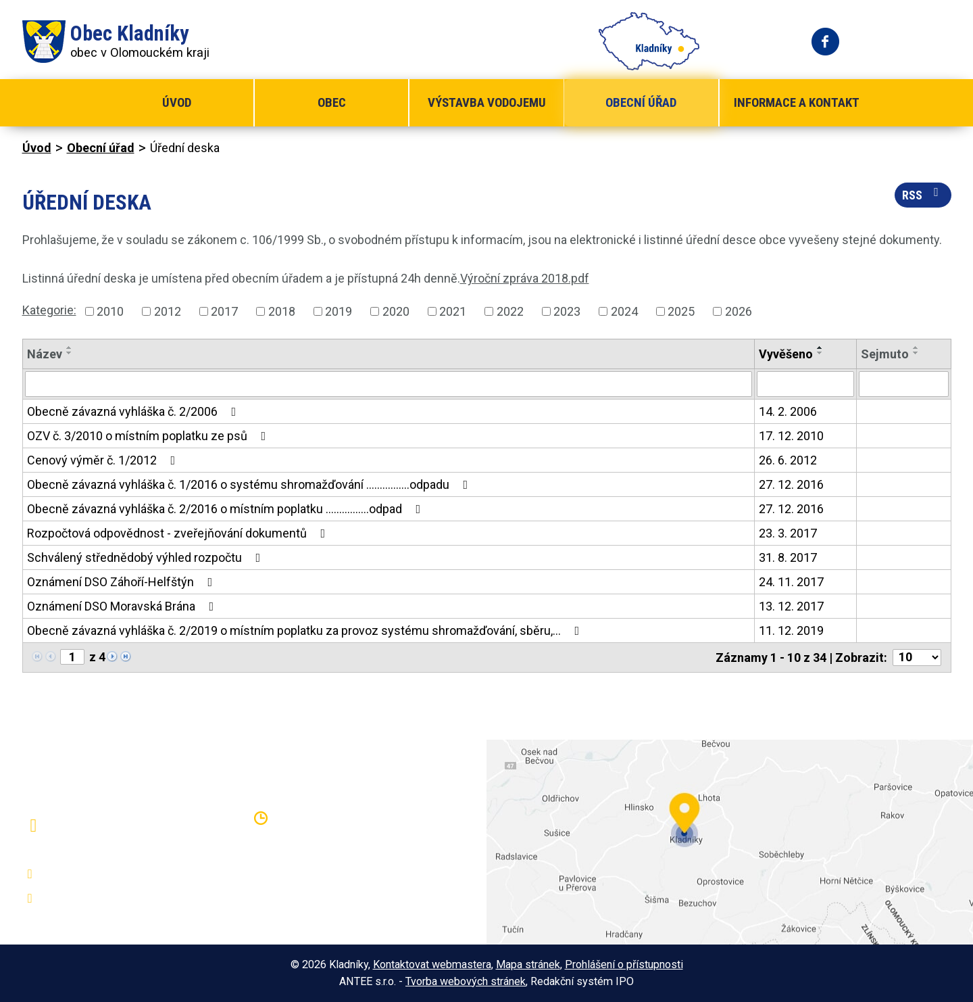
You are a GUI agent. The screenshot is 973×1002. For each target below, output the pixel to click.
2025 (681, 311)
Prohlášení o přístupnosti (624, 964)
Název (44, 354)
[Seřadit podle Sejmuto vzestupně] (916, 347)
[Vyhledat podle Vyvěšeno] (805, 384)
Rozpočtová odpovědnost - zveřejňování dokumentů (179, 533)
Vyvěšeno (786, 354)
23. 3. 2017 (788, 533)
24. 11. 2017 (791, 582)
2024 (624, 311)
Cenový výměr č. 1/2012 (104, 460)
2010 (110, 311)
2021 (452, 311)
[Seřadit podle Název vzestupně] (69, 347)
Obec (332, 102)
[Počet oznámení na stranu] (917, 657)
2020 (395, 311)
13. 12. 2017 (791, 606)
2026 (738, 311)
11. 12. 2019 (791, 630)
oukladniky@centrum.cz (107, 898)
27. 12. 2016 (791, 484)
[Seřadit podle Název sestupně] (69, 353)
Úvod (176, 102)
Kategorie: (49, 310)
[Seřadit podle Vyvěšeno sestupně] (820, 353)
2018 (281, 311)
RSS (923, 194)
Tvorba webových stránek (465, 981)
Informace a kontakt (796, 102)
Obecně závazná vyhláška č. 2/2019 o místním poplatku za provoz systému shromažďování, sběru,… (306, 630)
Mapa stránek (528, 964)
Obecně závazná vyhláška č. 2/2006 (134, 411)
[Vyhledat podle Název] (388, 384)
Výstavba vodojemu (487, 102)
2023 (566, 311)
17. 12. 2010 (791, 436)
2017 (224, 311)
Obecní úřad (640, 102)
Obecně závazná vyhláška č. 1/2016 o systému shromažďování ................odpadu (250, 484)
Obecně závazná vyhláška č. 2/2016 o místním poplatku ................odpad (226, 509)
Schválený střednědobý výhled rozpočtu (146, 557)
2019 (338, 311)
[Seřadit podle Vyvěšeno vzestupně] (820, 347)
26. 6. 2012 (788, 460)
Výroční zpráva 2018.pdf (524, 278)
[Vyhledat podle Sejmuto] (904, 384)
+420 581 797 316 (95, 874)
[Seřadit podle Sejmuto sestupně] (916, 353)
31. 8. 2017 (788, 557)
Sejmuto (885, 354)
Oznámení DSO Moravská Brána (123, 606)
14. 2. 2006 (788, 411)
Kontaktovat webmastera (432, 964)
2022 (510, 311)
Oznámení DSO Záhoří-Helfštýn (122, 582)
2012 (167, 311)
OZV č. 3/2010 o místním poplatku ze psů (149, 436)
